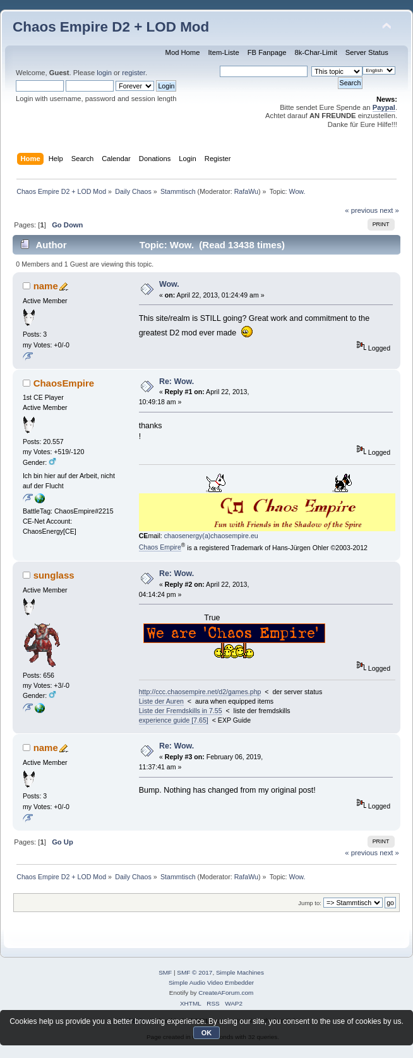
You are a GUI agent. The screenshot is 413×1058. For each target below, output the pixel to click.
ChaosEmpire (64, 383)
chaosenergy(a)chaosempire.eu (211, 535)
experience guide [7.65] (173, 720)
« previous (361, 210)
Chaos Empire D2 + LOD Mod (111, 27)
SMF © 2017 (194, 972)
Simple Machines (240, 972)
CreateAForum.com (225, 992)
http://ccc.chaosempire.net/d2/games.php (200, 691)
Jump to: (309, 902)
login (104, 72)
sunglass (54, 575)
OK (206, 1033)
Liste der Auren (161, 701)
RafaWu (246, 191)
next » (389, 210)
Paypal (384, 107)
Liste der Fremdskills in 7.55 (180, 710)
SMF (165, 972)
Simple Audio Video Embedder (211, 982)
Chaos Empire (160, 547)
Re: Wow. (176, 381)
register (133, 72)
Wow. (169, 284)
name (45, 285)
